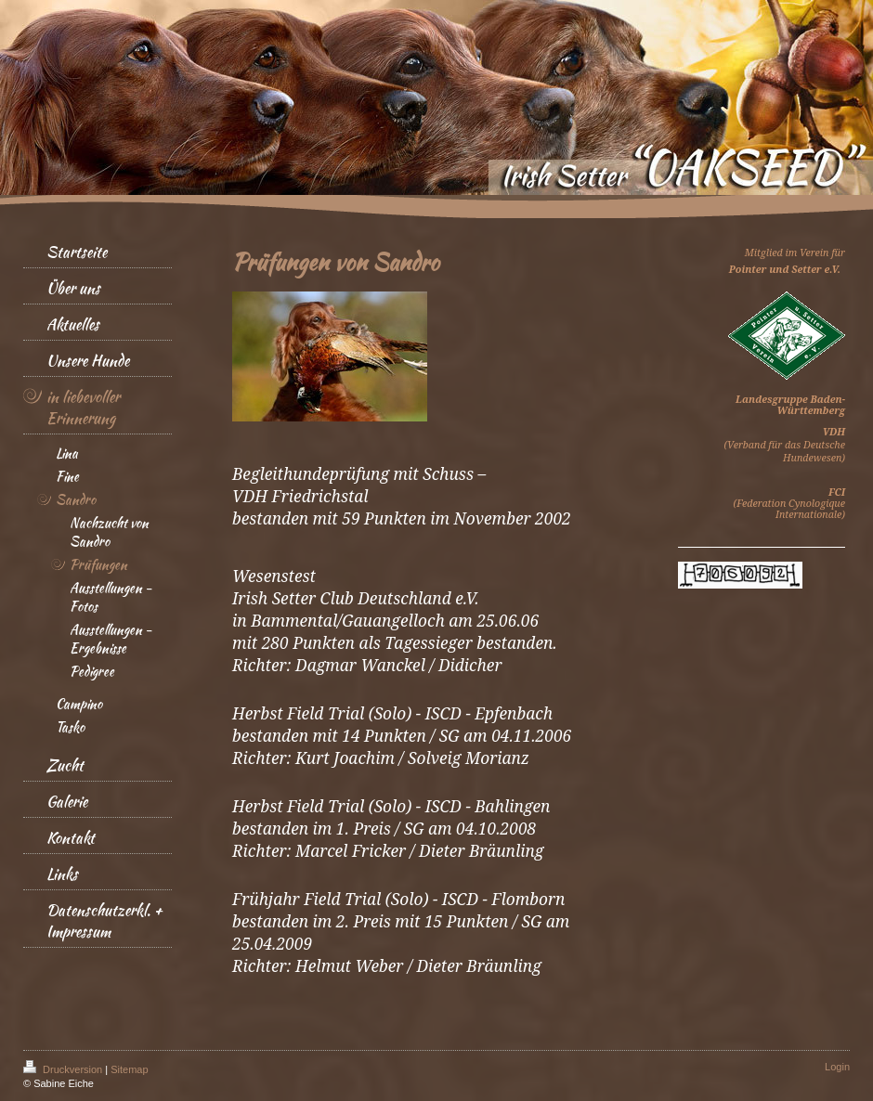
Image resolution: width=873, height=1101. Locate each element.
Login (837, 1066)
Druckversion (64, 1069)
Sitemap (129, 1069)
